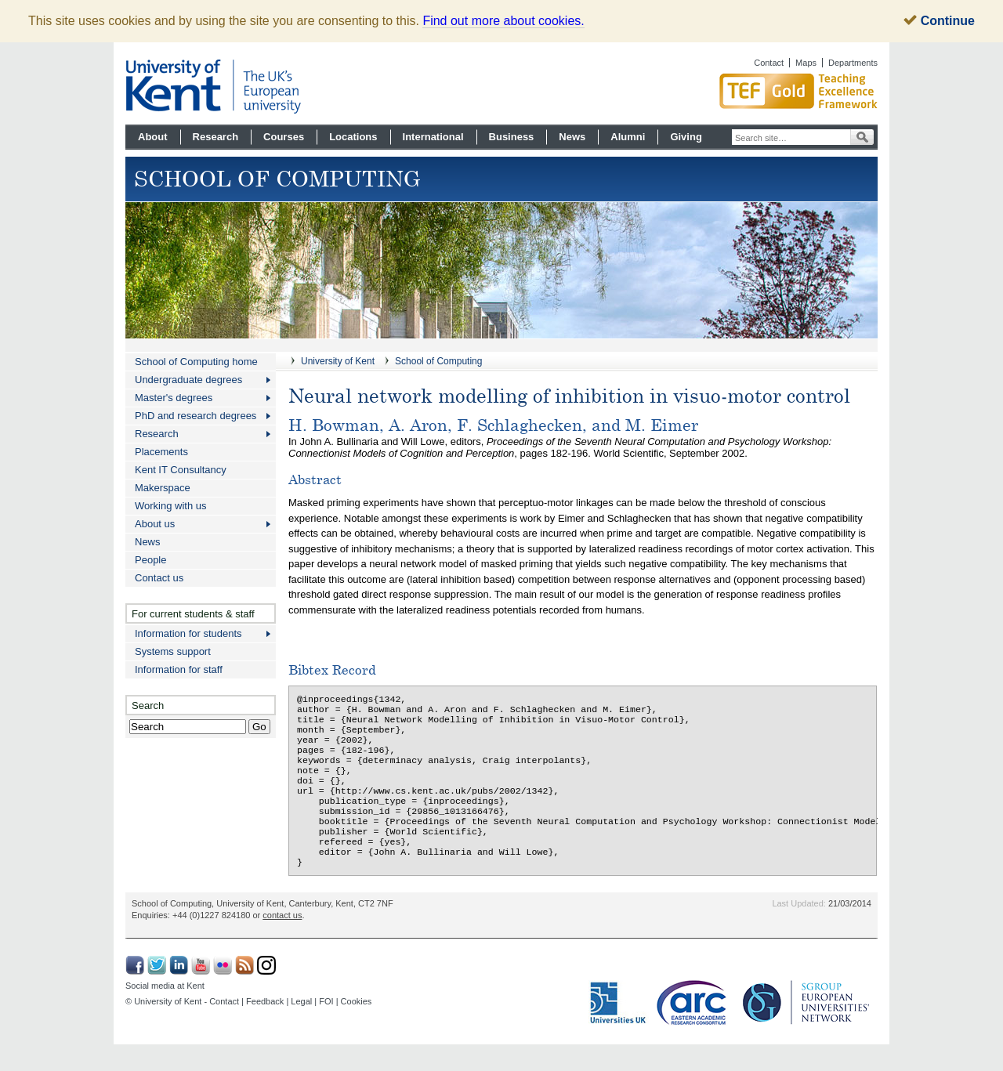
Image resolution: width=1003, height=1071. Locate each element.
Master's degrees (173, 397)
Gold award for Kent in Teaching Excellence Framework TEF (740, 90)
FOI (326, 1028)
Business (511, 137)
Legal (301, 1028)
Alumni (627, 137)
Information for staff (179, 669)
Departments (853, 62)
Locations (353, 137)
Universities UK (618, 1029)
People (150, 560)
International (433, 137)
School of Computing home (196, 361)
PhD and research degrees (195, 416)
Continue (939, 20)
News (572, 137)
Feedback (265, 1028)
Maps (806, 62)
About (153, 137)
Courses (283, 137)
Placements (161, 452)
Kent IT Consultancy (180, 470)
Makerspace (162, 488)
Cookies (356, 1028)
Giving (685, 137)
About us (155, 524)
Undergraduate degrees (188, 379)
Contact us (159, 578)
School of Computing (438, 361)
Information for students (188, 633)
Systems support (173, 651)
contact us (282, 941)
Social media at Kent (165, 1012)
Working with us (171, 506)
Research (216, 137)
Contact (769, 62)
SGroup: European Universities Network (806, 1029)
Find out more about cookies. (503, 20)
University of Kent (338, 361)
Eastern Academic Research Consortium (696, 1029)
